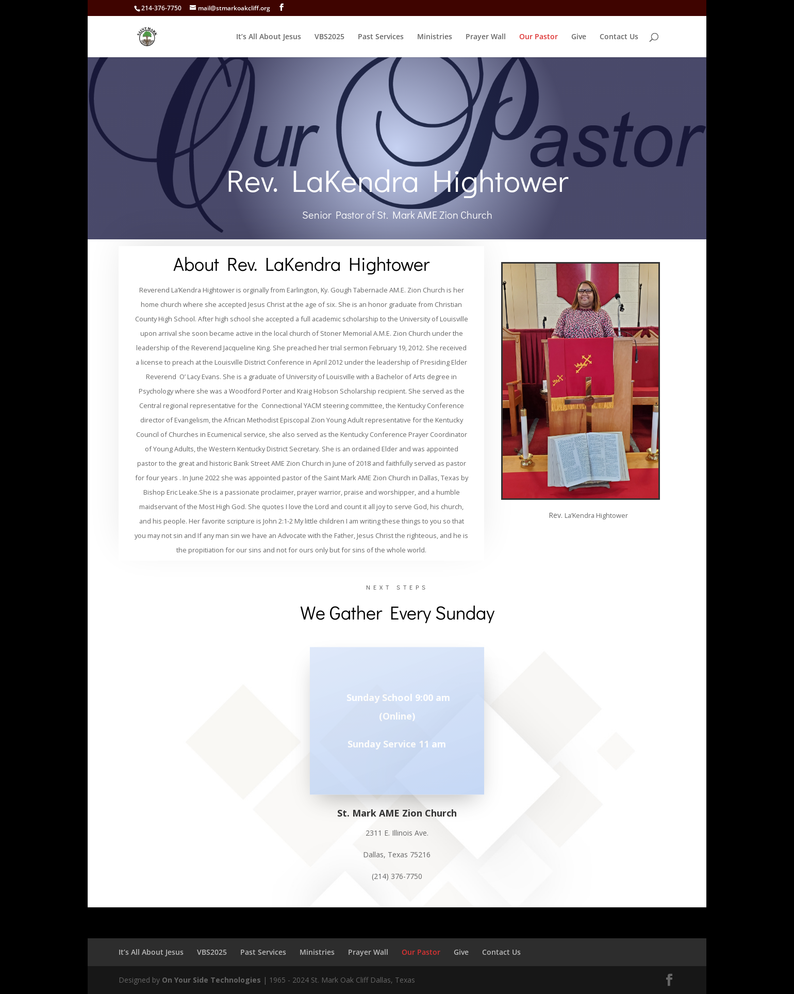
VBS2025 (329, 37)
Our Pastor (538, 37)
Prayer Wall (486, 37)
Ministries (434, 37)
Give (578, 37)
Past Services (381, 37)
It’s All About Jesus (268, 37)
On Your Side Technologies (211, 980)
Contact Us (619, 37)
